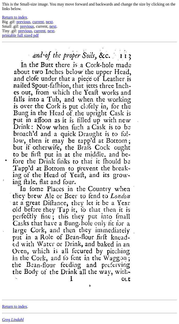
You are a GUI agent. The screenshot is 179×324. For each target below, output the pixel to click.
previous (23, 22)
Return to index (14, 17)
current (38, 22)
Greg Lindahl (13, 319)
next (49, 22)
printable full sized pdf (20, 35)
